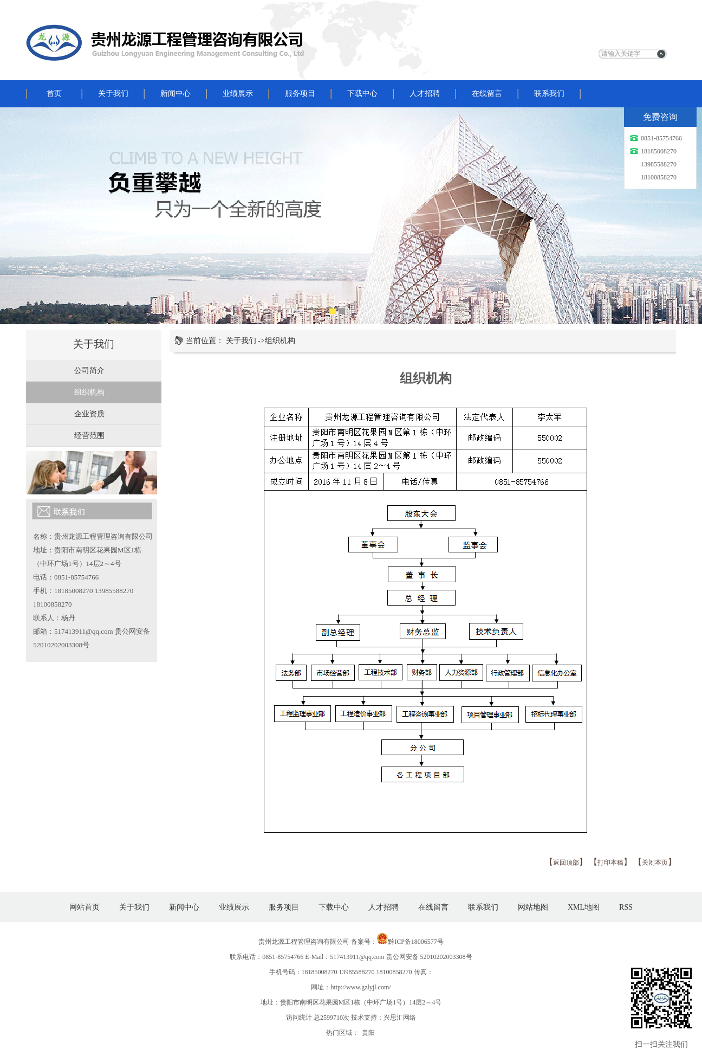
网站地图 (533, 907)
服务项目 (300, 93)
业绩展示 (238, 93)
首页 (54, 93)
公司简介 (89, 370)
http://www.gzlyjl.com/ (360, 987)
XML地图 (584, 907)
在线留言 (487, 93)
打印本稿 (610, 862)
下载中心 (362, 93)
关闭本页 (655, 862)
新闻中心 (175, 93)
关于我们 (113, 93)
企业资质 (89, 414)
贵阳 (368, 1033)
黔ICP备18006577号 (416, 941)
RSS (626, 907)
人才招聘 (425, 93)
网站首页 (84, 907)
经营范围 (89, 436)
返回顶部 (566, 862)
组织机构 (89, 392)
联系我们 (549, 93)
